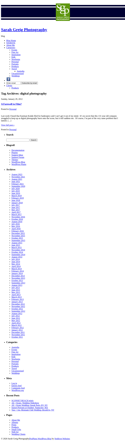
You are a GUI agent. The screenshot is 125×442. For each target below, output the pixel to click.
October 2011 (17, 337)
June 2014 (15, 262)
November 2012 (18, 306)
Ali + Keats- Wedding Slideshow (25, 403)
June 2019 (15, 193)
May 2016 (15, 226)
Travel (14, 69)
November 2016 (18, 217)
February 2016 (17, 231)
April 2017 (16, 212)
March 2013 (16, 297)
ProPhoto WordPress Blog (40, 439)
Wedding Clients (18, 434)
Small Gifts (16, 429)
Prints (13, 425)
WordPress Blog (18, 162)
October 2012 (17, 309)
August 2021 (16, 179)
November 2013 (18, 278)
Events (14, 50)
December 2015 (18, 233)
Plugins (14, 152)
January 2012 (17, 330)
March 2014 (16, 269)
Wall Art (15, 432)
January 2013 (17, 302)
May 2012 (15, 320)
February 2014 (17, 271)
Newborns (15, 59)
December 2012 (18, 304)
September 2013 (18, 283)
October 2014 (17, 252)
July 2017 (15, 205)
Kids (13, 57)
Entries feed (16, 386)
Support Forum (17, 157)
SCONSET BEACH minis (22, 400)
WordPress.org (17, 390)
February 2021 (17, 184)
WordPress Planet (18, 164)
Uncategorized (17, 73)
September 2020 (18, 186)
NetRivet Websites (62, 439)
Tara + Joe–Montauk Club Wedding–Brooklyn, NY (32, 410)
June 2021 (15, 181)
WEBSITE (10, 43)
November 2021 (18, 177)
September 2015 (18, 240)
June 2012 (15, 318)
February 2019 (17, 198)
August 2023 (16, 174)
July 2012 (15, 316)
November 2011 (18, 335)
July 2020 (15, 188)
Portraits (15, 64)
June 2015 (15, 245)
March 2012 (16, 325)
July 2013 (15, 287)
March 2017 (16, 214)
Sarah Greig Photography (24, 29)
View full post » (7, 125)
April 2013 (16, 295)
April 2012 (16, 323)
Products (15, 66)
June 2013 (15, 290)
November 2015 (18, 236)
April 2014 (16, 266)
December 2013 (18, 276)
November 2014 (18, 250)
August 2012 (16, 313)
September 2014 (18, 254)
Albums (14, 422)
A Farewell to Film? (11, 104)
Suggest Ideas (17, 155)
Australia (20, 71)
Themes (14, 160)
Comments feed (18, 388)
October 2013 (17, 280)
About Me (10, 45)
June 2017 (15, 207)
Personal (15, 62)
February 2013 (17, 299)
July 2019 (15, 191)
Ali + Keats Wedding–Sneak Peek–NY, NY (29, 405)
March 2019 (16, 196)
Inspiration (15, 55)
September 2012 (18, 311)
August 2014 (16, 257)
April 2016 (16, 229)
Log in (14, 383)
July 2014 (15, 259)
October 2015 (17, 238)
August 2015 (16, 243)
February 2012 (17, 328)
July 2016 (15, 224)
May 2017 (15, 210)
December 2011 (18, 332)
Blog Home (11, 40)
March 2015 (16, 247)
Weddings (15, 76)
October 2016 (17, 219)
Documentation (17, 150)
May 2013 (15, 292)
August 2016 (16, 221)
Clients (9, 85)
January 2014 (17, 273)
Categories (10, 47)
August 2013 (16, 285)
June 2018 (15, 200)
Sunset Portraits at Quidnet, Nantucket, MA (29, 408)
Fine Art (14, 52)
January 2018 (17, 203)
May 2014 (15, 264)
